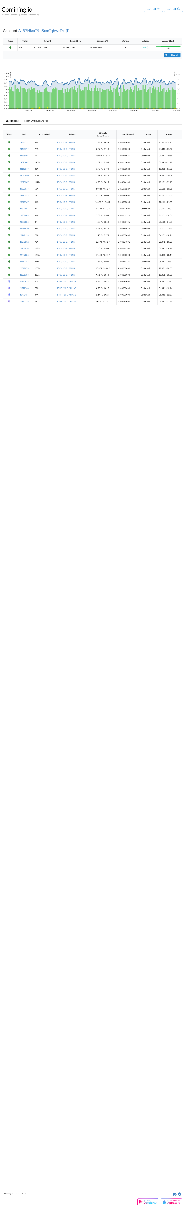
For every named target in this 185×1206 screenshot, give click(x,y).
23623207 (24, 182)
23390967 (24, 202)
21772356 (24, 302)
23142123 (24, 235)
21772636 (24, 282)
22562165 (24, 262)
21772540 (24, 288)
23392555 (24, 196)
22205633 (24, 275)
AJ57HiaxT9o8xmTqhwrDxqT (43, 31)
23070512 (24, 242)
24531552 (24, 143)
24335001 (24, 156)
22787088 (24, 255)
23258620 (24, 229)
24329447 (24, 162)
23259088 (24, 222)
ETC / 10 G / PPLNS (66, 143)
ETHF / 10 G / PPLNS (66, 282)
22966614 (24, 248)
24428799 (24, 149)
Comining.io (17, 10)
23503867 (24, 189)
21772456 (24, 295)
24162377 (24, 169)
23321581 (24, 209)
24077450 (24, 176)
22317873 (24, 268)
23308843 (24, 215)
